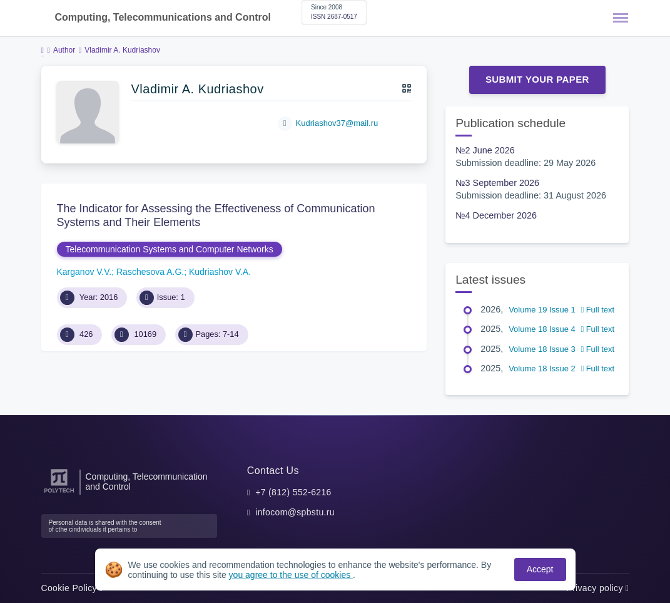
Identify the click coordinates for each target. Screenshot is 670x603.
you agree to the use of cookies (291, 575)
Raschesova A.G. (150, 272)
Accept (540, 569)
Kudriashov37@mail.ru (337, 123)
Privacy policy (597, 588)
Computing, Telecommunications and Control (163, 17)
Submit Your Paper (537, 79)
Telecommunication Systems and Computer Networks (169, 249)
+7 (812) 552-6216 (293, 492)
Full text (597, 309)
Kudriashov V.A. (220, 272)
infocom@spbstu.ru (295, 512)
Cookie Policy (72, 588)
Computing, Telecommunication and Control (147, 482)
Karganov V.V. (84, 272)
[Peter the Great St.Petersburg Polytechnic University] (59, 493)
